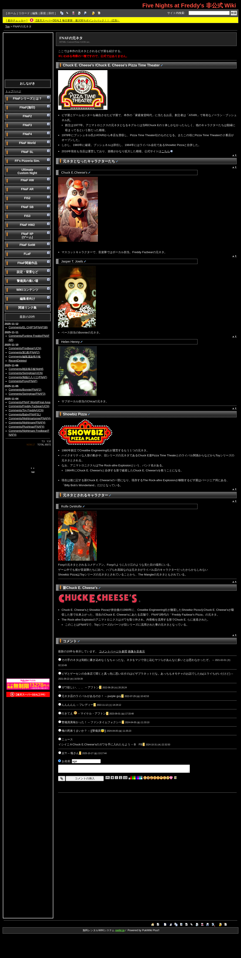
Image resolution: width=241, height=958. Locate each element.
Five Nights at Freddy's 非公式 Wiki (189, 5)
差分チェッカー (17, 20)
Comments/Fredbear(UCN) (25, 348)
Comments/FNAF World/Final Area (29, 402)
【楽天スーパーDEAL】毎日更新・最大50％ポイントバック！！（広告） (77, 20)
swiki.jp (120, 930)
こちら (166, 151)
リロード (24, 13)
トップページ (13, 91)
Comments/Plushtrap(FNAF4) (26, 426)
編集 (35, 13)
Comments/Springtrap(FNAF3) (27, 393)
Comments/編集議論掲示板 (25, 356)
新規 (43, 13)
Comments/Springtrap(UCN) (26, 373)
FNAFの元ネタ (71, 38)
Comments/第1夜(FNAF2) (24, 352)
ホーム (12, 13)
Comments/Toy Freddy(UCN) (26, 410)
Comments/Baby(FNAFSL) (25, 414)
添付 (51, 13)
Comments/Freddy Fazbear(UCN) (29, 406)
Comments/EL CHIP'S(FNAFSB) (28, 327)
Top (7, 26)
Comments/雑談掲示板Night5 (26, 369)
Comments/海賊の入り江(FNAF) (28, 377)
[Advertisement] (28, 56)
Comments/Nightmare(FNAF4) (27, 422)
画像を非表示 (136, 651)
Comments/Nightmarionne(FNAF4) (30, 418)
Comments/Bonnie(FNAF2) (25, 389)
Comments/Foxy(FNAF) (23, 381)
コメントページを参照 (113, 651)
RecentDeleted (18, 360)
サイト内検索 (175, 13)
